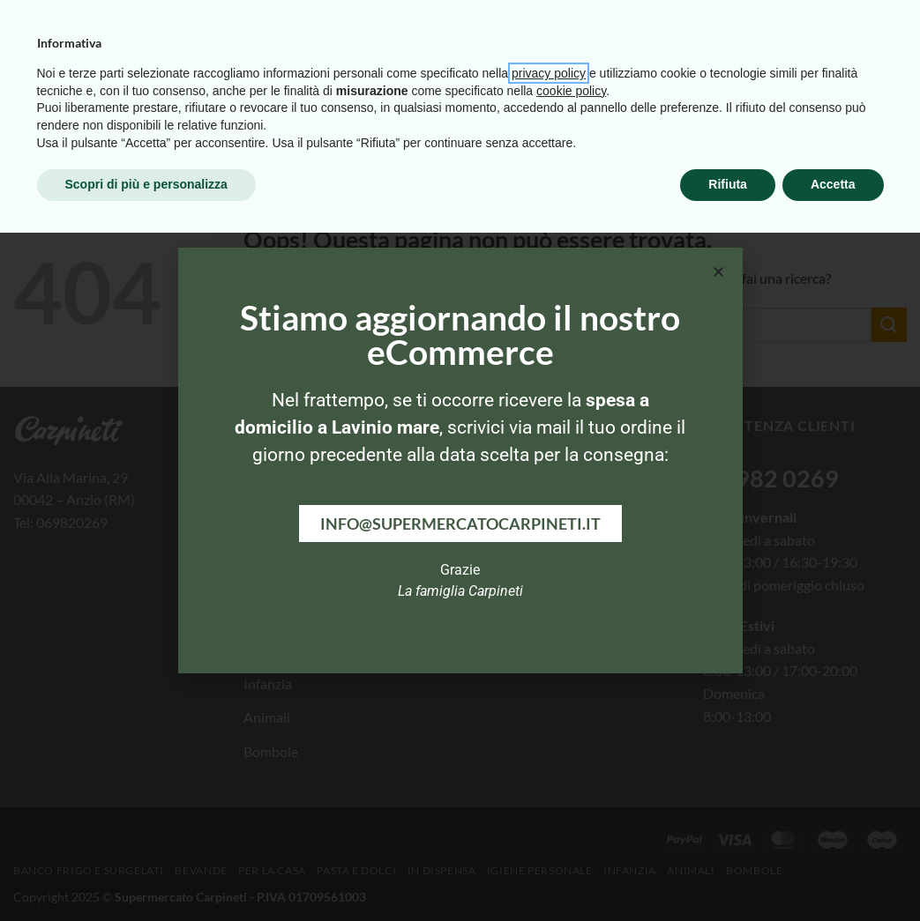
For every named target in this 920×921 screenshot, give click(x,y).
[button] (718, 272)
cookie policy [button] (571, 779)
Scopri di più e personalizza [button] (146, 872)
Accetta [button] (833, 872)
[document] (460, 460)
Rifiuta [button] (727, 872)
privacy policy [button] (549, 761)
